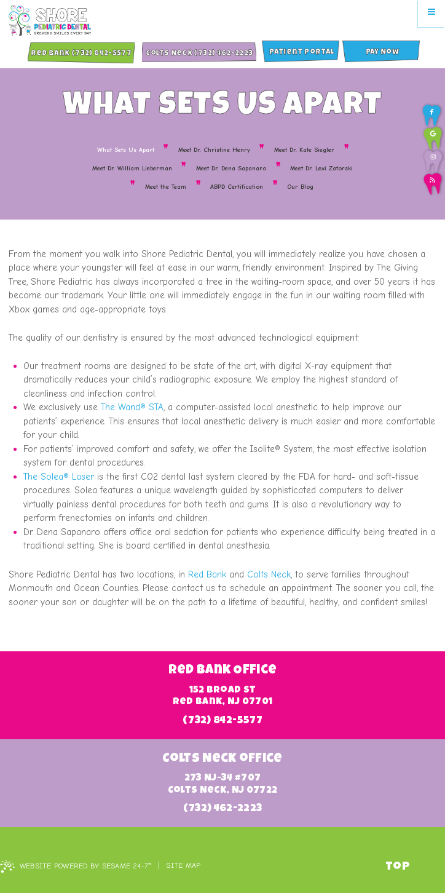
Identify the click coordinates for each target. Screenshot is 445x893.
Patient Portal (301, 53)
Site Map (183, 865)
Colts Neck (269, 574)
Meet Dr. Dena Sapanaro (231, 168)
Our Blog (300, 187)
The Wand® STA (132, 407)
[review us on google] (432, 138)
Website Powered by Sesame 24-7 (76, 866)
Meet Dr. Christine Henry (214, 150)
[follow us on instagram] (433, 161)
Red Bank (207, 574)
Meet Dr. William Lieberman (132, 168)
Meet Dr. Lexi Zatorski (321, 168)
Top (397, 867)
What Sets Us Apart (125, 150)
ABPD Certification (236, 187)
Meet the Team (165, 187)
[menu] (431, 13)
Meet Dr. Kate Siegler (304, 150)
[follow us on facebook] (431, 116)
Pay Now (383, 53)
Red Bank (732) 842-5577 (81, 54)
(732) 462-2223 (222, 809)
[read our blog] (432, 184)
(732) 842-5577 (222, 721)
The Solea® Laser (58, 476)
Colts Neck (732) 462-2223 (199, 54)
